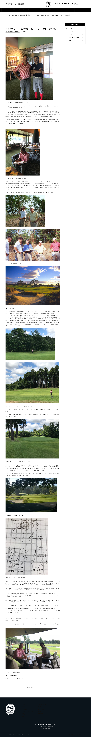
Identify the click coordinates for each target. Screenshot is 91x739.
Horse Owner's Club (26, 713)
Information (76, 33)
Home (7, 15)
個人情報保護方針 (74, 736)
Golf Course (76, 36)
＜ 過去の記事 (8, 686)
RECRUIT (39, 715)
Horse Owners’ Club (76, 39)
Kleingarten (24, 715)
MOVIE (39, 708)
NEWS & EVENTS (41, 706)
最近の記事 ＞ (30, 689)
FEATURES (40, 710)
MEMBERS (75, 4)
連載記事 (20, 15)
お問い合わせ (82, 736)
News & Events (13, 15)
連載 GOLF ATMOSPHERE (27, 15)
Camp (23, 717)
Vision (23, 708)
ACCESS (39, 713)
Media (76, 42)
